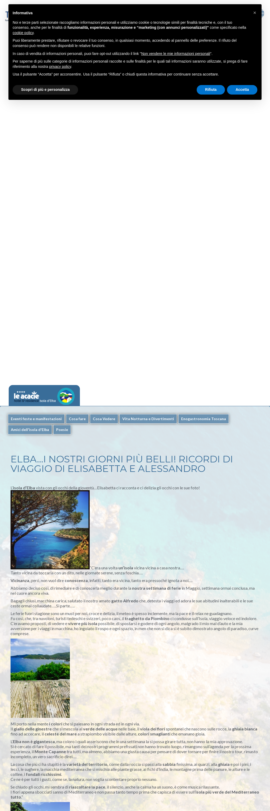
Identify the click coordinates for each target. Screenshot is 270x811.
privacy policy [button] (60, 66)
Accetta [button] (242, 89)
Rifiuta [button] (211, 89)
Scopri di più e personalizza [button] (45, 89)
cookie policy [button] (23, 33)
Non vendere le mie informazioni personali (175, 53)
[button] (254, 12)
